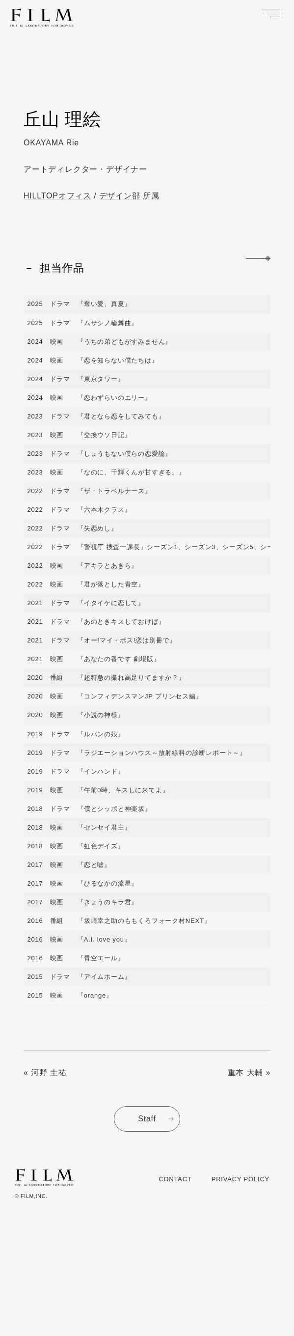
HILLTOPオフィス (57, 196)
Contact (175, 1179)
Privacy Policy (240, 1179)
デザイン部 (119, 196)
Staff (147, 1118)
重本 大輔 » (249, 1072)
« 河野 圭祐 (45, 1072)
